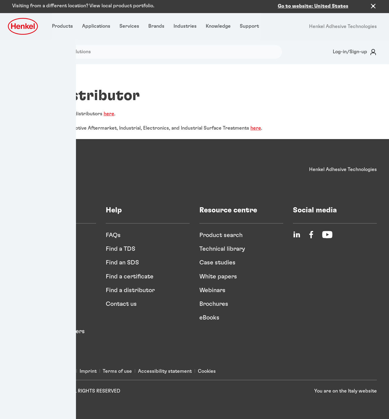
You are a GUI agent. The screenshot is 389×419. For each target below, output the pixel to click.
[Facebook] (311, 234)
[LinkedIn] (296, 234)
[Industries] (185, 26)
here (109, 113)
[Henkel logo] (23, 26)
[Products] (62, 26)
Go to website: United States (313, 6)
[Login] (353, 52)
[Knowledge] (218, 26)
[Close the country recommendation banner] (373, 6)
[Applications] (96, 26)
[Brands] (156, 26)
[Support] (249, 26)
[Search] (23, 52)
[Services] (129, 26)
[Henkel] (32, 170)
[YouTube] (327, 234)
